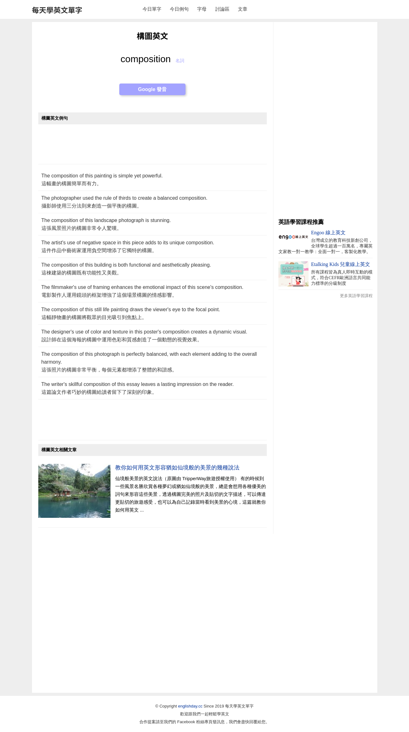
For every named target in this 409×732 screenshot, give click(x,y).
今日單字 (152, 9)
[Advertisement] (152, 147)
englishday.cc (190, 706)
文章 (242, 9)
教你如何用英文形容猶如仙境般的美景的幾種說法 (177, 467)
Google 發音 (152, 89)
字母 (202, 9)
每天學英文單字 (57, 9)
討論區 (222, 9)
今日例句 (179, 9)
